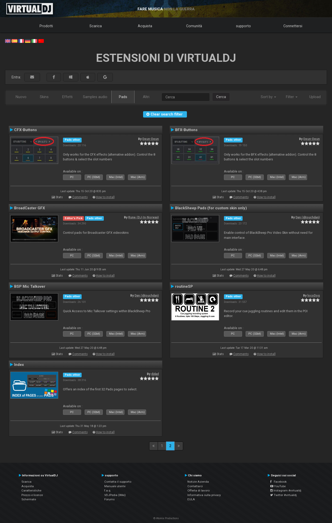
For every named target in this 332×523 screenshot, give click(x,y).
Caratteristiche (31, 490)
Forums (109, 499)
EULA (191, 499)
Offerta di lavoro (198, 490)
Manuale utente (114, 486)
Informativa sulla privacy (204, 495)
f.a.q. (107, 490)
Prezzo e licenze (32, 495)
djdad (155, 374)
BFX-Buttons (186, 130)
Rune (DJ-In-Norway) (143, 217)
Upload (315, 97)
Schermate (28, 499)
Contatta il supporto (117, 481)
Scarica (95, 26)
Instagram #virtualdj (285, 490)
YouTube (278, 486)
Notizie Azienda (198, 481)
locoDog (313, 295)
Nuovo (21, 97)
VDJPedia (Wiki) (115, 495)
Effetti (67, 97)
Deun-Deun (150, 139)
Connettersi (292, 26)
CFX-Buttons (25, 130)
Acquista (145, 26)
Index (19, 364)
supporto (243, 26)
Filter (291, 97)
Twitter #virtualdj (283, 495)
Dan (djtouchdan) (307, 217)
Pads (123, 97)
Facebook (278, 481)
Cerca (221, 97)
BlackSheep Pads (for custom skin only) (211, 208)
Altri (146, 97)
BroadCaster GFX (29, 208)
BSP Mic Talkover (29, 286)
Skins (44, 97)
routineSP (184, 286)
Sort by (268, 97)
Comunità (194, 26)
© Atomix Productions (166, 518)
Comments (80, 197)
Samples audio (95, 97)
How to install (105, 197)
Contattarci (195, 486)
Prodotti (46, 26)
